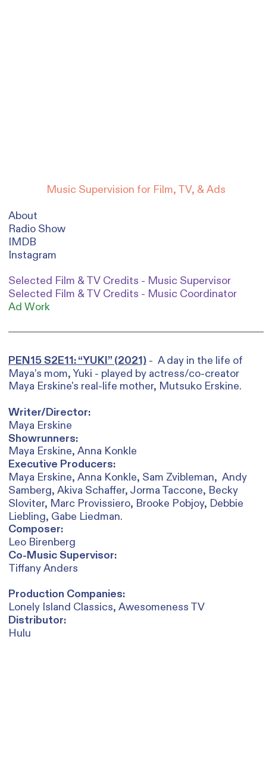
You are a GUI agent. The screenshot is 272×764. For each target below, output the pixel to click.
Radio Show (36, 229)
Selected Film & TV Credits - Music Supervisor (119, 281)
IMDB (22, 242)
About (22, 215)
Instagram (32, 255)
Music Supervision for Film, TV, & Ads (136, 190)
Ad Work (29, 307)
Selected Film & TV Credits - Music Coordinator (122, 294)
